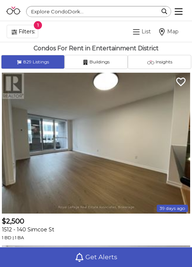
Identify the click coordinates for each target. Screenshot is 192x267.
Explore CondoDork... (57, 11)
